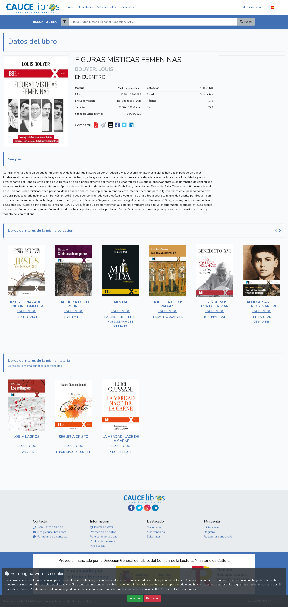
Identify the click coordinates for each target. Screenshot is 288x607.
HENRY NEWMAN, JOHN (167, 317)
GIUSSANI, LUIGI (120, 452)
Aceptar (135, 598)
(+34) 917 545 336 (48, 527)
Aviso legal (97, 546)
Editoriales (126, 7)
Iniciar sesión (212, 527)
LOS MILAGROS (27, 436)
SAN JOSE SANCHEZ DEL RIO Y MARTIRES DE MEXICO (261, 306)
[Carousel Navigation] (278, 231)
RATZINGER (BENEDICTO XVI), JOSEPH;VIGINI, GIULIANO (120, 321)
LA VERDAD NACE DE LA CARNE (120, 438)
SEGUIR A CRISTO (73, 436)
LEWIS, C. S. (26, 452)
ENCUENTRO (90, 77)
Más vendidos (106, 7)
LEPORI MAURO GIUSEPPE (73, 452)
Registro (209, 532)
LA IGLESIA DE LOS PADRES (167, 304)
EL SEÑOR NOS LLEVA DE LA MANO (214, 304)
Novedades (85, 7)
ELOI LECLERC (73, 317)
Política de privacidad (103, 536)
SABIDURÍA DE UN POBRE (73, 304)
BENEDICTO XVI (214, 317)
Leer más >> (188, 589)
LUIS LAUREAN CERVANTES (261, 319)
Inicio (70, 7)
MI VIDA (120, 302)
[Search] (153, 22)
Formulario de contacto (50, 536)
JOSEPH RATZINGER (27, 317)
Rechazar (152, 598)
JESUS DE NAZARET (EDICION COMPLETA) (26, 304)
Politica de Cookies (102, 541)
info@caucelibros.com (49, 532)
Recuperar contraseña (218, 536)
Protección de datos (103, 532)
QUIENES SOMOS (101, 527)
